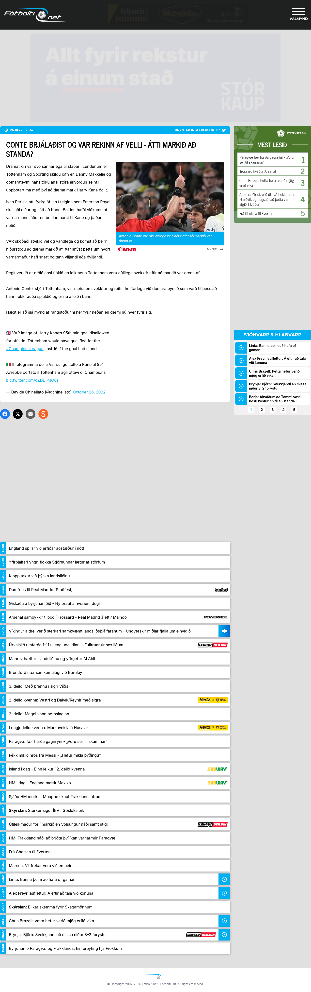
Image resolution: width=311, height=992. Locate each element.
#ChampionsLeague (25, 348)
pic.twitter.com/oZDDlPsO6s (32, 380)
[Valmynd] (298, 14)
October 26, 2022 (89, 392)
